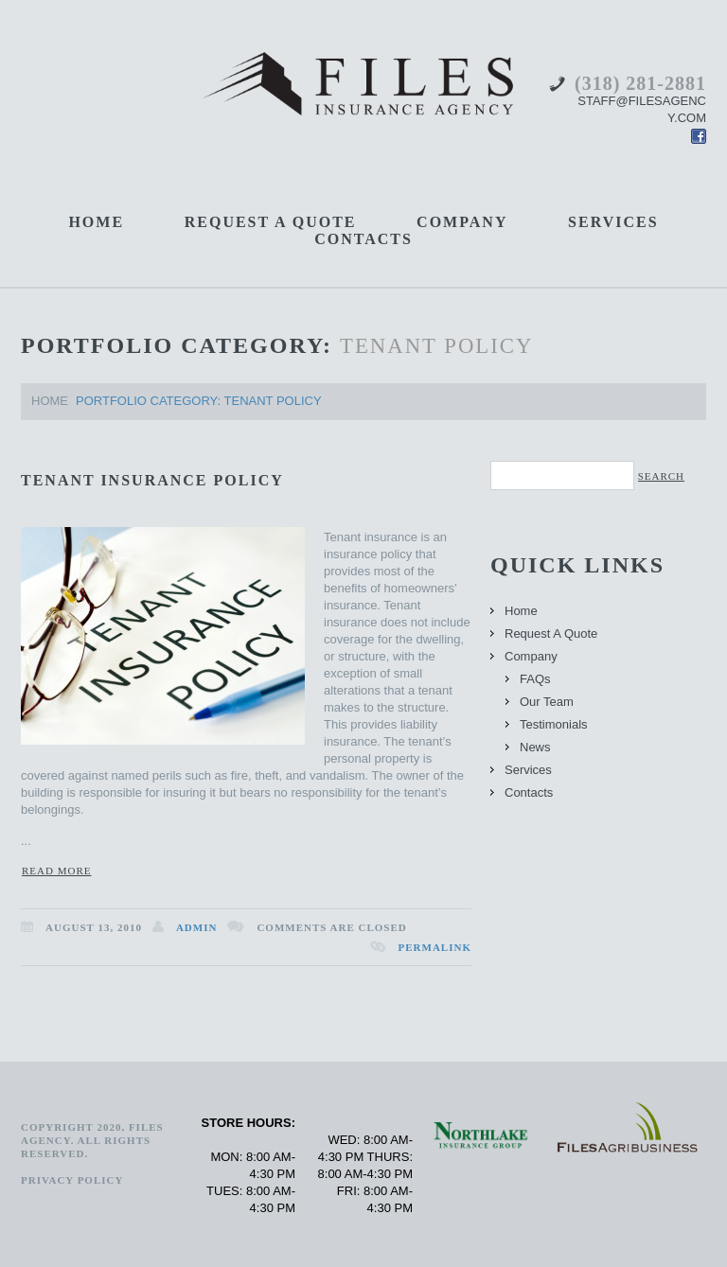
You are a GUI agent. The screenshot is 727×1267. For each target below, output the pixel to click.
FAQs (535, 679)
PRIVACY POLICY (72, 1180)
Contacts (363, 239)
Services (613, 222)
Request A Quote (271, 222)
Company (462, 222)
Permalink (435, 947)
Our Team (547, 702)
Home (96, 222)
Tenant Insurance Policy (152, 480)
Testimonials (554, 724)
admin (197, 927)
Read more (56, 870)
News (535, 747)
